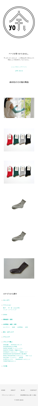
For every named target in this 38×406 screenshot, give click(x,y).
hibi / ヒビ (29, 355)
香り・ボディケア (8, 332)
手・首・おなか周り (14, 308)
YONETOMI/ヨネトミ (9, 361)
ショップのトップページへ (19, 67)
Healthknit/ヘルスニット (23, 359)
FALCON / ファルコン (10, 357)
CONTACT (33, 390)
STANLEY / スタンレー (10, 352)
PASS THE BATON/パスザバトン (13, 355)
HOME (3, 390)
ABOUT (13, 390)
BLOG (23, 390)
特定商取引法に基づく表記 (28, 395)
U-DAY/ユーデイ (8, 359)
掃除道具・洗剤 (7, 319)
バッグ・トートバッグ (9, 309)
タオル (5, 314)
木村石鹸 (6, 344)
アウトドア (6, 337)
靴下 (4, 308)
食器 (13, 327)
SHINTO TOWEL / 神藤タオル (12, 350)
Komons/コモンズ (16, 344)
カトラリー (6, 327)
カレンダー (6, 300)
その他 (5, 366)
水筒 (26, 327)
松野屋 (21, 357)
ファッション (7, 305)
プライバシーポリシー (8, 395)
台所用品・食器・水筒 (9, 324)
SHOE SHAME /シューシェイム (12, 348)
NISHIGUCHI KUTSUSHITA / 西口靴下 (15, 354)
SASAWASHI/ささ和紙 (10, 346)
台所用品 (20, 327)
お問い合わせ (19, 70)
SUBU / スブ (23, 352)
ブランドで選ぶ (7, 342)
